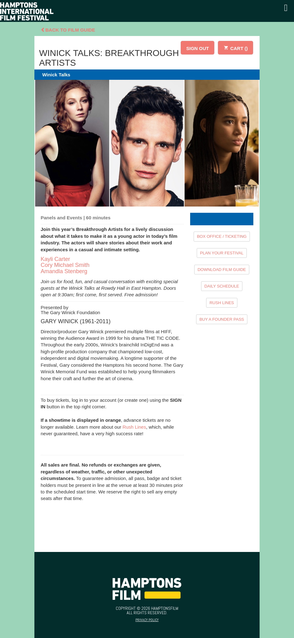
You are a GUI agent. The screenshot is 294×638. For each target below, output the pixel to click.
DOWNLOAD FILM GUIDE (222, 269)
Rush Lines (134, 427)
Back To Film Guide (68, 30)
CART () (235, 47)
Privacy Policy (147, 619)
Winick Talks (56, 74)
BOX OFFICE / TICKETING (222, 236)
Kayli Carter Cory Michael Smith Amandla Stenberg (65, 265)
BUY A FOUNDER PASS (222, 319)
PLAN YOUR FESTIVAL (222, 253)
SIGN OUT (197, 48)
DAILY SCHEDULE (222, 286)
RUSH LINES (222, 302)
